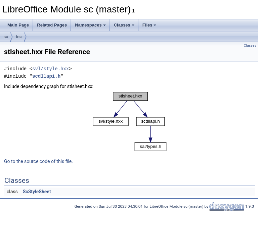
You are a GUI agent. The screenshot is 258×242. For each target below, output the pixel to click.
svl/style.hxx (50, 69)
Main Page (18, 25)
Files (149, 25)
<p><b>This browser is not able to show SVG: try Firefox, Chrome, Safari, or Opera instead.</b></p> (129, 121)
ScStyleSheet (37, 191)
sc (6, 37)
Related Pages (52, 25)
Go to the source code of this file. (38, 161)
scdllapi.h (46, 76)
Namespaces (90, 25)
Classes (124, 25)
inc (19, 37)
